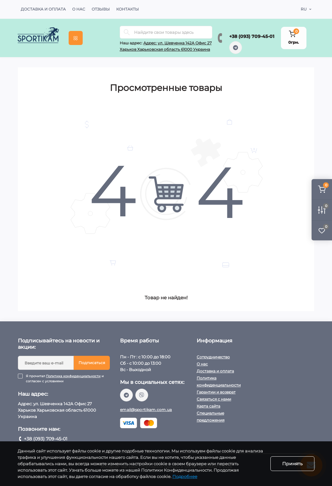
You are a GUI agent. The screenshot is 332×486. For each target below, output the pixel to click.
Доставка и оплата (43, 9)
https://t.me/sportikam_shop (235, 47)
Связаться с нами (214, 399)
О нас (78, 9)
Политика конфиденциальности (73, 376)
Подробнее (184, 476)
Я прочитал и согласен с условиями (68, 379)
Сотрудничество (213, 357)
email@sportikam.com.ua (146, 409)
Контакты (127, 9)
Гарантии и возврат (216, 392)
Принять (292, 464)
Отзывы (101, 9)
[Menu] (76, 38)
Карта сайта (208, 406)
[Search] (127, 32)
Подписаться (92, 362)
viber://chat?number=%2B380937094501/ (141, 395)
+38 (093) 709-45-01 (251, 36)
